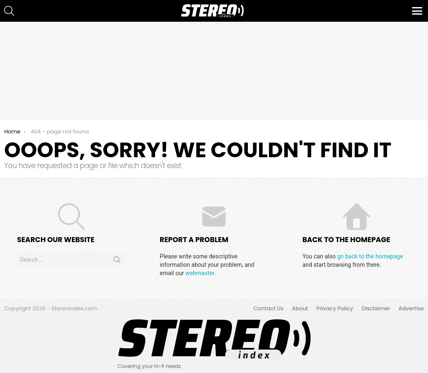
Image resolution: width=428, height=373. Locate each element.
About (300, 308)
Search (117, 261)
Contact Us (268, 308)
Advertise (411, 308)
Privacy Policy (334, 308)
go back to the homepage (370, 256)
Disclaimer (376, 308)
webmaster (200, 273)
